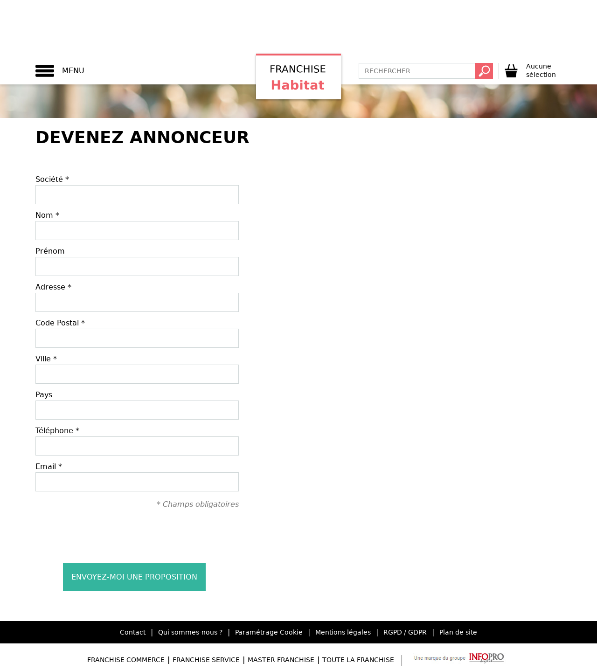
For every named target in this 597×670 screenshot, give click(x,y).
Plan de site (458, 632)
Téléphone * (57, 430)
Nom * (47, 215)
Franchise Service (206, 659)
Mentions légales (343, 632)
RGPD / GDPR (405, 632)
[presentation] (137, 536)
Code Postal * (60, 322)
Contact (133, 632)
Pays (43, 394)
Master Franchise (281, 659)
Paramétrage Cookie (269, 632)
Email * (48, 466)
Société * (52, 179)
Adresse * (53, 287)
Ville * (46, 358)
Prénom (50, 251)
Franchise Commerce (126, 659)
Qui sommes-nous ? (190, 632)
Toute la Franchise (358, 659)
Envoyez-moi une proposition (134, 577)
